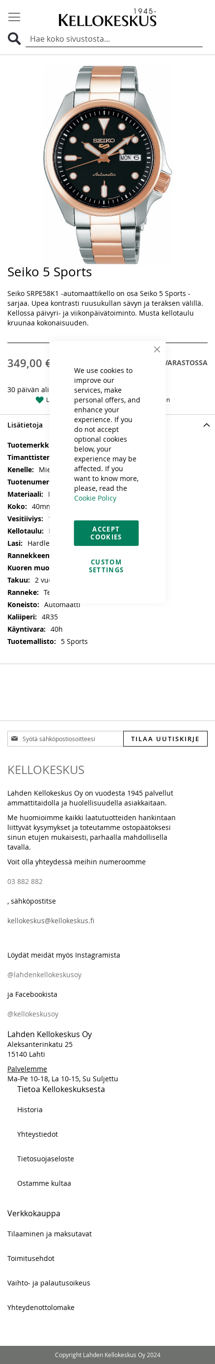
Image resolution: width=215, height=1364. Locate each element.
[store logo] (107, 17)
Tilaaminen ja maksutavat (49, 1233)
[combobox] (114, 39)
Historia (30, 1109)
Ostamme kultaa (44, 1183)
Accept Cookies (106, 533)
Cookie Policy (95, 498)
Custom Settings (106, 566)
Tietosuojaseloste (45, 1158)
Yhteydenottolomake (41, 1307)
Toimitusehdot (30, 1258)
